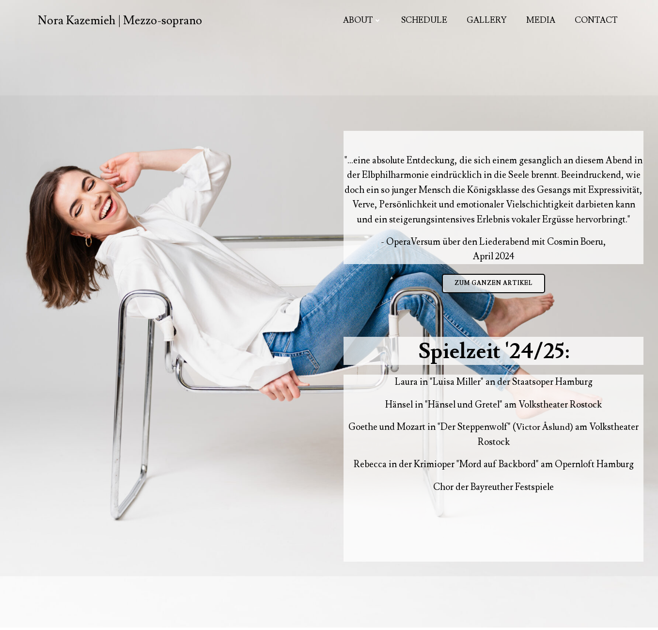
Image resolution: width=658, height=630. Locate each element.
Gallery (487, 20)
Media (540, 20)
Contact (596, 20)
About (362, 20)
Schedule (424, 20)
